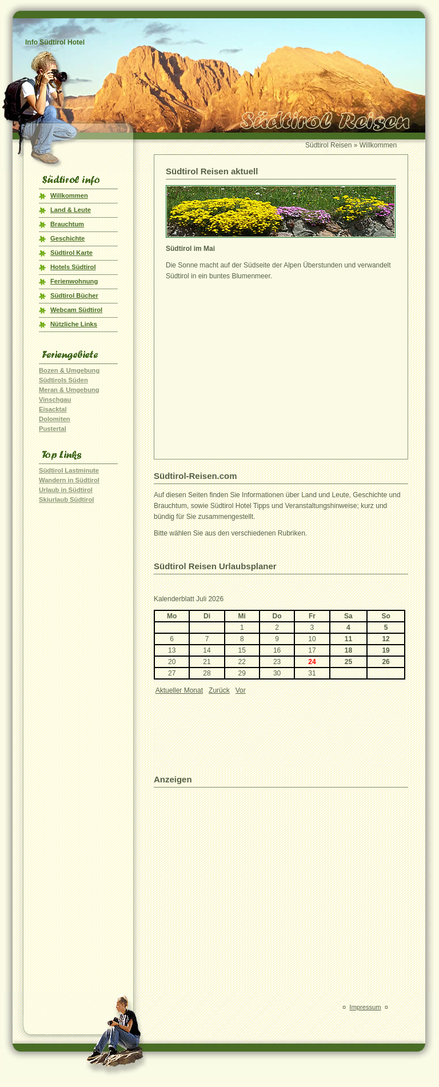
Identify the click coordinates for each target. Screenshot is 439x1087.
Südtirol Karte (71, 252)
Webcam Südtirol (76, 309)
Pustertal (52, 428)
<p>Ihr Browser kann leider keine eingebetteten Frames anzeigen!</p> (279, 674)
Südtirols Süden (63, 380)
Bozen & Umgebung (69, 370)
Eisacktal (53, 409)
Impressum (365, 1007)
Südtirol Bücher (74, 295)
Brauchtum (67, 224)
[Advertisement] (262, 367)
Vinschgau (55, 399)
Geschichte (67, 238)
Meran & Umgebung (69, 389)
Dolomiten (54, 418)
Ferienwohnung (74, 281)
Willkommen (69, 195)
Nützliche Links (73, 324)
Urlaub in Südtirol (66, 489)
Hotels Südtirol (73, 266)
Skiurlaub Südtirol (66, 499)
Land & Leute (70, 209)
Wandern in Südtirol (69, 480)
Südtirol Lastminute (69, 470)
